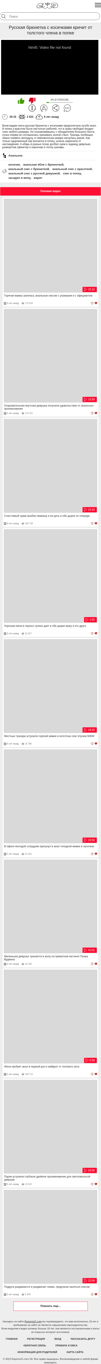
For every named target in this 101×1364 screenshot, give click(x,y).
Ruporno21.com (33, 1321)
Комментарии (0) (67, 108)
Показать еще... (50, 1306)
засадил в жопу (19, 177)
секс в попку (72, 173)
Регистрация (36, 1339)
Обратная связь (35, 1345)
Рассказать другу (83, 1339)
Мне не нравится (32, 100)
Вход (57, 1339)
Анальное (15, 155)
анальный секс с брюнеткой (28, 169)
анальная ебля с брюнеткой (43, 164)
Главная (11, 1339)
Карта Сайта (75, 1352)
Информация (32, 108)
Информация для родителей (37, 1352)
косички (14, 164)
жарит (38, 177)
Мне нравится (21, 100)
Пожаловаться (43, 108)
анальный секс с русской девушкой (34, 173)
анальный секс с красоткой (72, 169)
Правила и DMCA (66, 1345)
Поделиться (55, 108)
